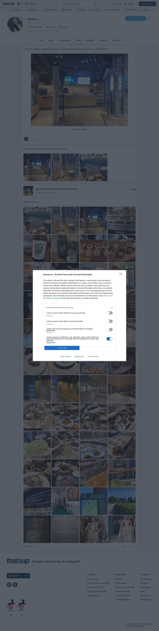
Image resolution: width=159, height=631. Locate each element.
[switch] (109, 313)
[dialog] (79, 315)
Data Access (79, 356)
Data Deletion (66, 356)
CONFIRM (62, 348)
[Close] (121, 274)
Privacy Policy (93, 356)
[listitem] (79, 307)
